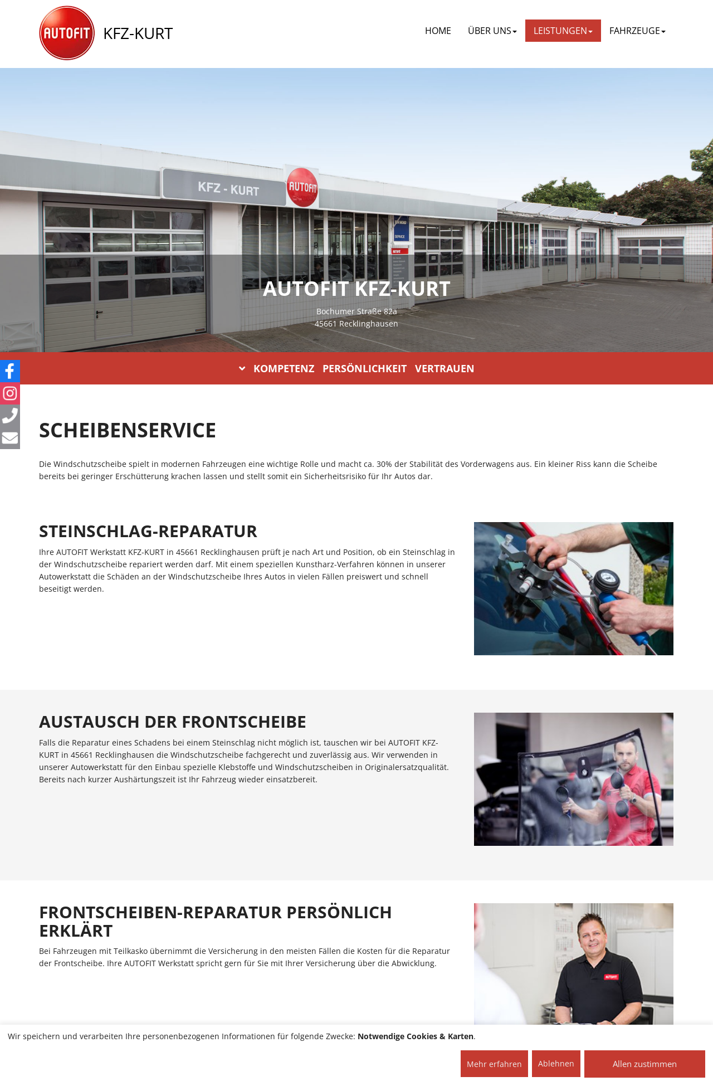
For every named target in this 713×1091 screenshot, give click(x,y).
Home (438, 31)
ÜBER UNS (492, 31)
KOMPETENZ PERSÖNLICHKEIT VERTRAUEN (357, 368)
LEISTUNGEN (563, 31)
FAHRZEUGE (637, 31)
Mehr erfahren (494, 1064)
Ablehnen (556, 1063)
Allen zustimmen (645, 1063)
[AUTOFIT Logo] (67, 33)
